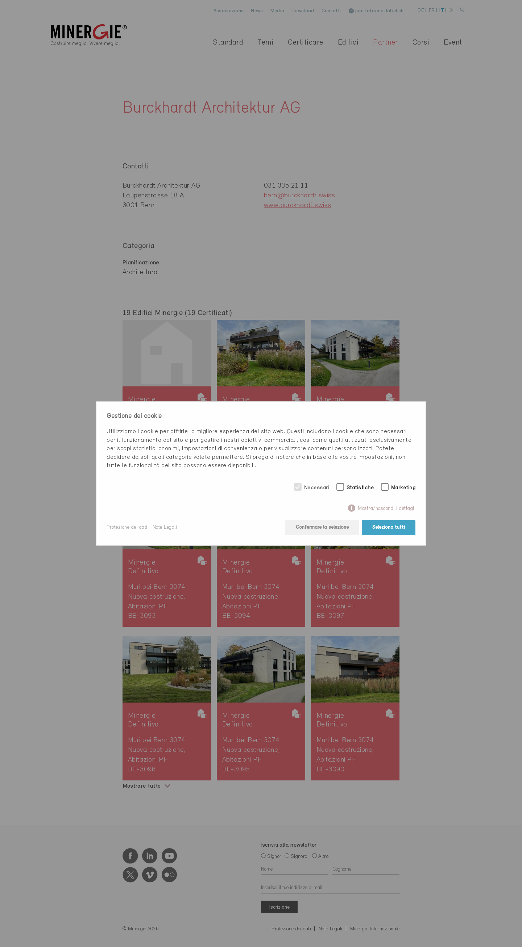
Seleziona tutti (388, 527)
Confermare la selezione (322, 527)
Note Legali (165, 527)
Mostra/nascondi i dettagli (386, 508)
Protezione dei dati (127, 527)
